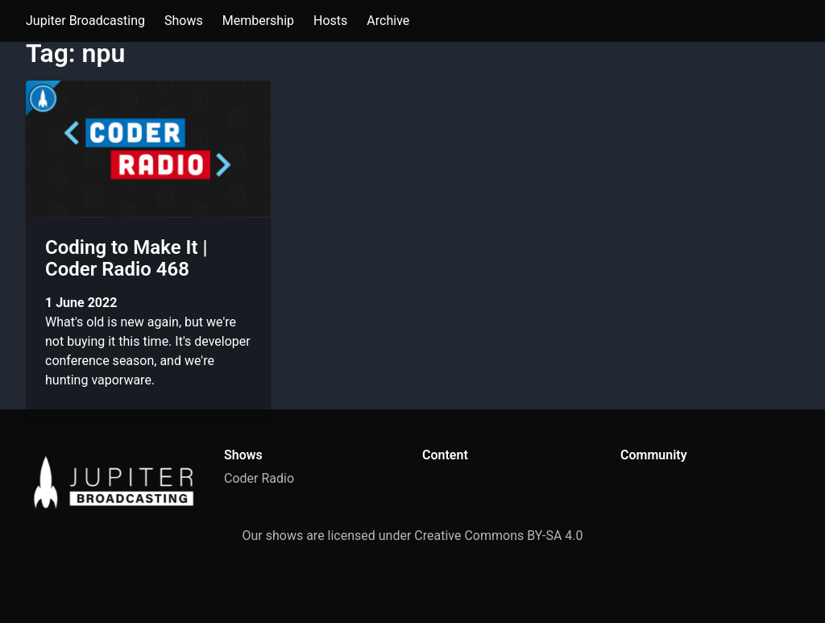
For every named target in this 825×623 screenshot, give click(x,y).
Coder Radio (259, 478)
